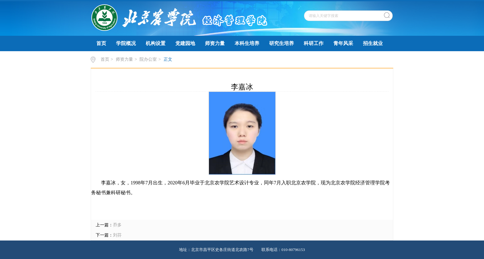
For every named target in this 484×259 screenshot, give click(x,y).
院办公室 (148, 59)
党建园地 (185, 43)
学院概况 (126, 43)
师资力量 (215, 43)
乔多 (117, 225)
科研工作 (313, 43)
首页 (101, 43)
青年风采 (343, 43)
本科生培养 (247, 43)
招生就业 (373, 43)
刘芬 (117, 235)
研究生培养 (281, 43)
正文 (168, 59)
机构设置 (155, 43)
